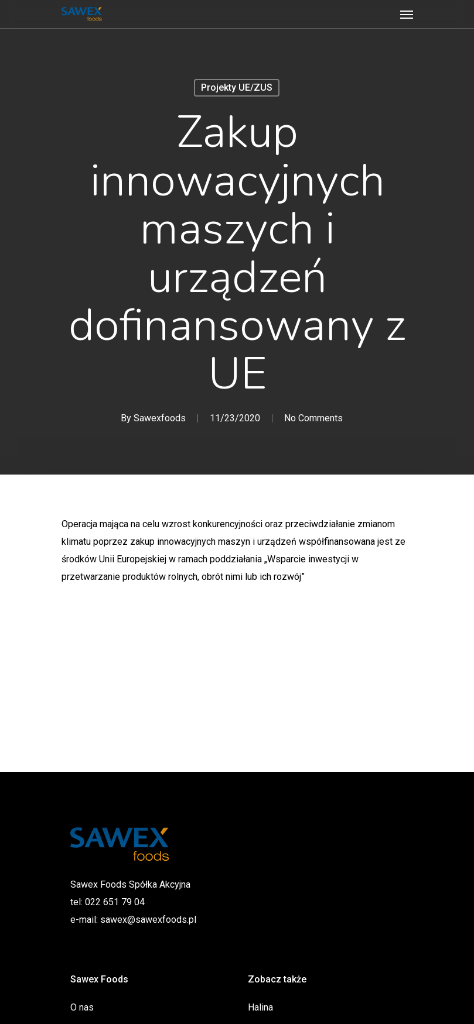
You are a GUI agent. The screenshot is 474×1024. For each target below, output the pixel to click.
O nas (82, 1007)
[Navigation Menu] (406, 14)
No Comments (313, 418)
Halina (260, 1007)
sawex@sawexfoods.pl (148, 919)
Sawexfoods (159, 418)
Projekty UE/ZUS (236, 87)
